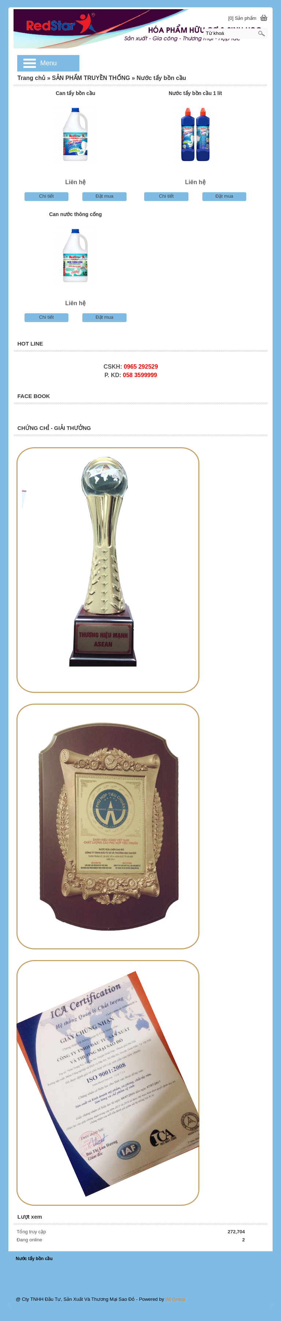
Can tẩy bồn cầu (75, 93)
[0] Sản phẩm (242, 18)
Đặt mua (104, 196)
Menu (48, 63)
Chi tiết (46, 196)
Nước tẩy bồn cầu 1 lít (195, 93)
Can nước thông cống (75, 214)
